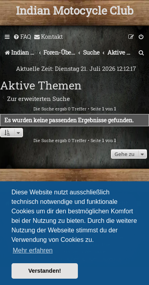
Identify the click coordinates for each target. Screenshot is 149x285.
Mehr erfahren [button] (33, 250)
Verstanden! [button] (44, 271)
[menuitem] (22, 37)
